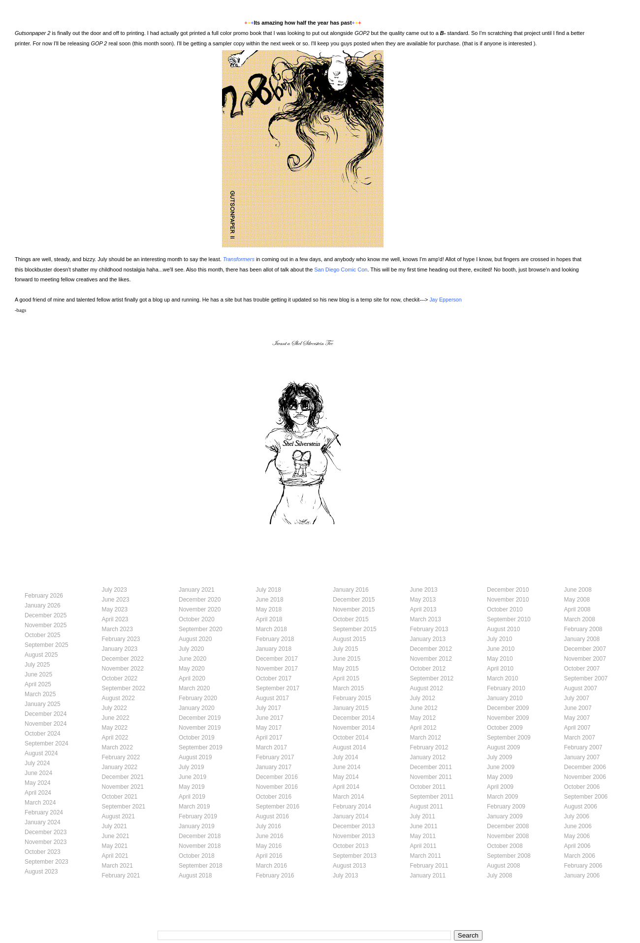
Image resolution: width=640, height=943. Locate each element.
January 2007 (582, 757)
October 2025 (43, 635)
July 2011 (422, 816)
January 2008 (582, 639)
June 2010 (500, 648)
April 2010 (500, 668)
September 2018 (201, 865)
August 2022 (118, 698)
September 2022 (124, 688)
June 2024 (38, 773)
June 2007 (578, 708)
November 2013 (354, 836)
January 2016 (351, 589)
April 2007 (577, 727)
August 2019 (195, 757)
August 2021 (118, 816)
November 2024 (45, 723)
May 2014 (346, 777)
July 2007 (576, 698)
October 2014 (351, 737)
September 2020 (201, 629)
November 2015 (354, 609)
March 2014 (348, 796)
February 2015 (352, 698)
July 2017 (268, 708)
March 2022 (117, 747)
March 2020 (194, 688)
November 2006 (585, 777)
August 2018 (195, 875)
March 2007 (579, 737)
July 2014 (345, 757)
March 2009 (502, 796)
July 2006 (576, 816)
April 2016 (269, 855)
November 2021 (123, 786)
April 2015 (346, 678)
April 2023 (115, 619)
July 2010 (499, 639)
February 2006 (583, 865)
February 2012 (429, 747)
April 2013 (423, 609)
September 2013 (355, 855)
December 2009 (508, 708)
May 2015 (346, 668)
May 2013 (423, 599)
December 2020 (200, 599)
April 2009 (500, 786)
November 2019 (200, 727)
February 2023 (121, 639)
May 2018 (269, 609)
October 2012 (428, 668)
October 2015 (351, 619)
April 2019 (192, 796)
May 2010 (500, 658)
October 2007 (582, 668)
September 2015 (355, 629)
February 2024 (44, 812)
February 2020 (198, 698)
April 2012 (423, 727)
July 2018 (268, 589)
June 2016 (270, 836)
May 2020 (192, 668)
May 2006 (577, 836)
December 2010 (508, 589)
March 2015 (348, 688)
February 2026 (44, 595)
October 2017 (274, 678)
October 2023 (43, 851)
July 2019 (191, 767)
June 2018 (270, 599)
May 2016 (269, 845)
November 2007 (585, 658)
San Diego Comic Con (340, 269)
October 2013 (351, 845)
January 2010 (505, 698)
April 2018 (269, 619)
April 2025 (38, 684)
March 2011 (425, 855)
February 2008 (583, 629)
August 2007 (580, 688)
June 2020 (192, 658)
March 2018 (271, 629)
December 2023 (45, 832)
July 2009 (499, 757)
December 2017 (277, 658)
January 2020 (197, 708)
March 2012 (425, 737)
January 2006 (582, 875)
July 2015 (345, 648)
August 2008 (503, 865)
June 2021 (115, 836)
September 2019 (201, 747)
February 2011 (429, 865)
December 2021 (123, 777)
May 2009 (500, 777)
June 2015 (346, 658)
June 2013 (424, 589)
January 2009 (505, 816)
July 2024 (37, 763)
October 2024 (43, 733)
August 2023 (41, 871)
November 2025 (45, 625)
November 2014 (354, 727)
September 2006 (586, 796)
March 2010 (502, 678)
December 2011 (431, 767)
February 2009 (506, 806)
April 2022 (115, 737)
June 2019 (192, 777)
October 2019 (197, 737)
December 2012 (431, 648)
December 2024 (45, 713)
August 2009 (503, 747)
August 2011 (426, 806)
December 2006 (585, 767)
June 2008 (578, 589)
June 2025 (38, 674)
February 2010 (506, 688)
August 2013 (349, 865)
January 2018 (274, 648)
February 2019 (198, 816)
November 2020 (200, 609)
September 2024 (46, 743)
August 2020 (195, 639)
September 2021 (124, 806)
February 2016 (275, 875)
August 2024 (41, 753)
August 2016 (272, 816)
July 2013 (345, 875)
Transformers (239, 259)
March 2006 (579, 855)
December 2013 (354, 826)
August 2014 (349, 747)
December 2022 (123, 658)
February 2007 (583, 747)
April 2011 (423, 845)
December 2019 (200, 717)
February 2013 (429, 629)
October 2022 (120, 678)
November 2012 (431, 658)
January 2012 (428, 757)
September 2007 (586, 678)
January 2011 (428, 875)
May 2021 (115, 845)
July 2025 (37, 664)
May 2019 (192, 786)
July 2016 (268, 826)
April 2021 (115, 855)
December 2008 (508, 826)
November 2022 (123, 668)
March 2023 (117, 629)
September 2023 (46, 861)
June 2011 (424, 826)
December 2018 (200, 836)
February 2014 (352, 806)
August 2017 (272, 698)
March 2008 (579, 619)
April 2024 (38, 792)
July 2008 (499, 875)
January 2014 (351, 816)
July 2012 (422, 698)
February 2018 (275, 639)
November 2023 (45, 842)
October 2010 (505, 609)
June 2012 (424, 708)
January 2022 (120, 767)
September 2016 (278, 806)
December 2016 (277, 777)
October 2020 (197, 619)
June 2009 (500, 767)
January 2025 (43, 704)
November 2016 (277, 786)
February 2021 (121, 875)
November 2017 (277, 668)
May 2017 (269, 727)
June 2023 (115, 599)
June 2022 (115, 717)
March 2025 (40, 694)
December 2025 (45, 615)
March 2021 (117, 865)
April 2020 (192, 678)
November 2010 (508, 599)
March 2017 (271, 747)
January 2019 (197, 826)
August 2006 (580, 806)
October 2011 (428, 786)
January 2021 (197, 589)
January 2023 (120, 648)
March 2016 (271, 865)
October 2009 (505, 727)
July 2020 (191, 648)
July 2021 (114, 826)
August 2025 (41, 654)
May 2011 (423, 836)
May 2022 (115, 727)
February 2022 (121, 757)
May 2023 (115, 609)
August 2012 (426, 688)
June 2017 (270, 717)
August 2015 (349, 639)
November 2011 (431, 777)
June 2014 (346, 767)
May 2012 (423, 717)
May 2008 (577, 599)
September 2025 (46, 644)
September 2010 (509, 619)
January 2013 (428, 639)
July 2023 (114, 589)
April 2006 (577, 845)
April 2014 (346, 786)
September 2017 (278, 688)
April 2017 (269, 737)
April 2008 (577, 609)
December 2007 (585, 648)
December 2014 (354, 717)
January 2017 (274, 767)
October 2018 (197, 855)
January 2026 (43, 605)
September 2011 (432, 796)
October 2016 (274, 796)
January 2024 (43, 822)
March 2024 (40, 802)
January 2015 (351, 708)
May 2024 (38, 782)
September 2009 (509, 737)
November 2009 (508, 717)
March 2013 (425, 619)
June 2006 (578, 826)
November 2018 (200, 845)
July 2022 (114, 708)
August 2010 (503, 629)
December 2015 (354, 599)
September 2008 (509, 855)
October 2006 (582, 786)
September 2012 (432, 678)
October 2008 (505, 845)
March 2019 (194, 806)
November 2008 (508, 836)
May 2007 (577, 717)
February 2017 (275, 757)
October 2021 (120, 796)
